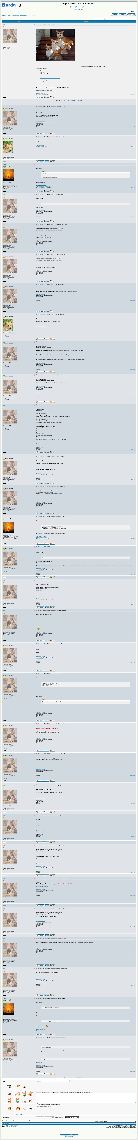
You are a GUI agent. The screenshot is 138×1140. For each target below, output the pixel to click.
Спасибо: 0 (132, 126)
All (74, 100)
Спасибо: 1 (132, 94)
